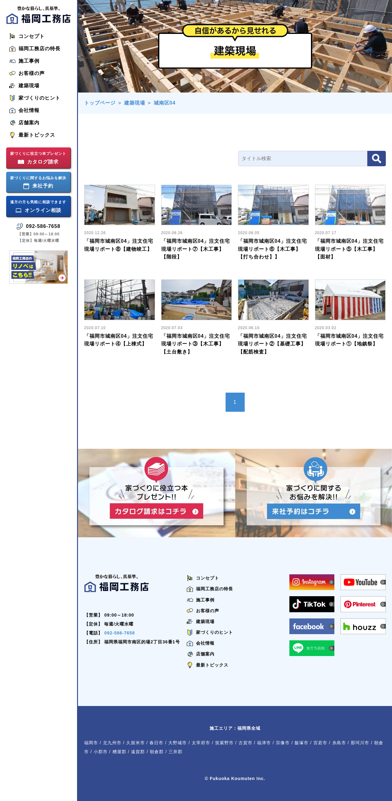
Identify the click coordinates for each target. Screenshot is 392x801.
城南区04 (165, 102)
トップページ (100, 102)
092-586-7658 (119, 632)
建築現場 (134, 102)
